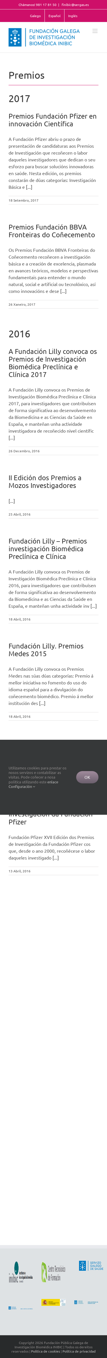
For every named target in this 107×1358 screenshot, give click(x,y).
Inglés (72, 15)
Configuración (22, 786)
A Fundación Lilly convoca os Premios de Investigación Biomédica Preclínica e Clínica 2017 (53, 362)
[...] (29, 187)
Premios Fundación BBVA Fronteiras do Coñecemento (52, 231)
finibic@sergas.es (75, 4)
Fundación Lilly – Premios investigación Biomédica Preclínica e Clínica (48, 548)
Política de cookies (45, 1351)
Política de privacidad (79, 1351)
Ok (87, 777)
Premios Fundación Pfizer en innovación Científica (53, 120)
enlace (52, 781)
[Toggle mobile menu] (95, 31)
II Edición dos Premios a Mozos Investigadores (45, 481)
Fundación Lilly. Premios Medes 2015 (46, 650)
